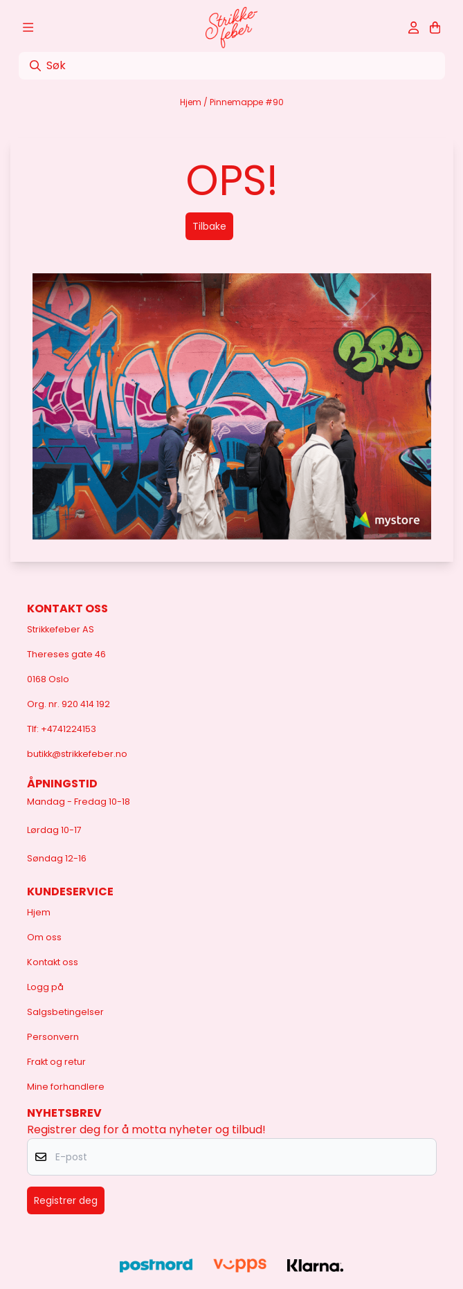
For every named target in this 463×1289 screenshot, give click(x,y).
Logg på (45, 987)
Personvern (53, 1037)
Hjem (191, 102)
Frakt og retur (56, 1062)
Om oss (44, 937)
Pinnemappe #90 (247, 102)
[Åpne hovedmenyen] (28, 27)
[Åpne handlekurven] (435, 27)
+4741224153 (68, 729)
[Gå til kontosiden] (413, 27)
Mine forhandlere (66, 1087)
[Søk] (232, 66)
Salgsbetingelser (65, 1012)
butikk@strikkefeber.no (77, 754)
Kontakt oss (52, 962)
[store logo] (231, 27)
